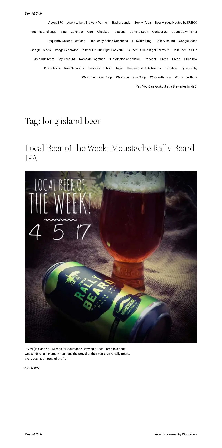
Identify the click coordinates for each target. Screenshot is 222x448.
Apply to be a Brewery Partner (87, 22)
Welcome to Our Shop (97, 77)
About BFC (55, 22)
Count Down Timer (184, 31)
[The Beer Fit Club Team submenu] (160, 68)
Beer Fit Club (33, 13)
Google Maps (188, 41)
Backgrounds (121, 22)
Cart (90, 31)
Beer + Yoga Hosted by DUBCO (176, 22)
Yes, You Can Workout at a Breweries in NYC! (166, 86)
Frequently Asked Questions (66, 41)
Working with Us (186, 77)
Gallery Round (165, 41)
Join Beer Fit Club (185, 50)
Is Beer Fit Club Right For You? (102, 50)
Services (94, 68)
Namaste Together (92, 59)
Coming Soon (139, 31)
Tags (119, 68)
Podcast (150, 59)
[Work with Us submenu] (170, 77)
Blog (63, 31)
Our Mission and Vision (125, 59)
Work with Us (159, 77)
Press (164, 59)
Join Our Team (44, 59)
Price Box (190, 59)
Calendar (77, 31)
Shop (107, 68)
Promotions (52, 68)
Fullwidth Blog (142, 41)
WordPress (189, 434)
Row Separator (74, 68)
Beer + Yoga (142, 22)
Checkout (103, 31)
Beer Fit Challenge (43, 31)
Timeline (171, 68)
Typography (189, 68)
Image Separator (66, 50)
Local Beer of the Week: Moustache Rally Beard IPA (110, 153)
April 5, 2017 (32, 367)
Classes (120, 31)
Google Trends (41, 50)
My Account (66, 59)
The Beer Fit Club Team (142, 68)
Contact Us (159, 31)
